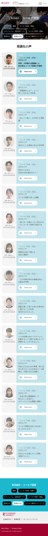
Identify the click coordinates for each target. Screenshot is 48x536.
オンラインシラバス (30, 519)
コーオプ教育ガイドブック (34, 36)
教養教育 (17, 519)
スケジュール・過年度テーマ (14, 31)
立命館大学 (7, 519)
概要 (14, 26)
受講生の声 (18, 36)
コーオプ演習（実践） (27, 26)
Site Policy (5, 528)
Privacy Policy (17, 528)
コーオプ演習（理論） (36, 31)
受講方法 (7, 36)
